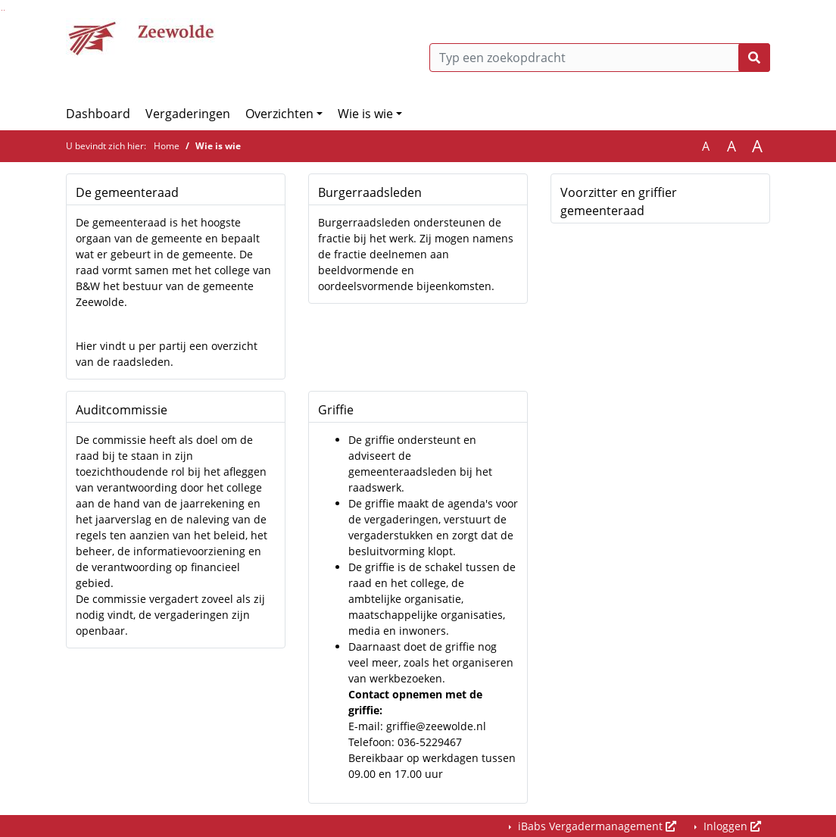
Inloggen (730, 826)
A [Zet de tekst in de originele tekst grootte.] (706, 146)
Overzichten (279, 113)
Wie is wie (365, 113)
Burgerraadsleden (370, 192)
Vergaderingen (187, 113)
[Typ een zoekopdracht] (599, 57)
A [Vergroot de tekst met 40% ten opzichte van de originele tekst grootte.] (757, 146)
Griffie (336, 409)
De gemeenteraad (127, 192)
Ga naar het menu (4, 10)
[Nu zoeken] (754, 57)
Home (166, 145)
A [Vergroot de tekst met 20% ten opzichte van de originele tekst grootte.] (731, 146)
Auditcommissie (121, 409)
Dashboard (98, 113)
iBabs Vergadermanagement (595, 826)
